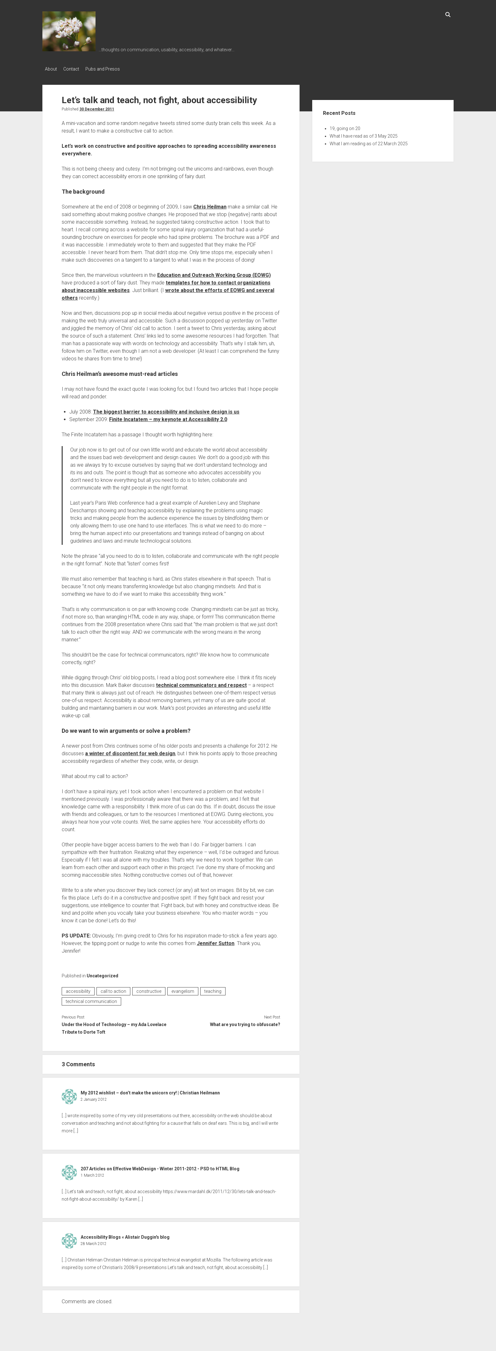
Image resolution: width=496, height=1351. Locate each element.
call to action (113, 989)
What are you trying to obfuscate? (245, 1022)
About (51, 69)
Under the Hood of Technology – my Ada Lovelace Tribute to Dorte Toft (114, 1026)
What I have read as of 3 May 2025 (364, 134)
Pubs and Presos (109, 69)
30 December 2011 (96, 107)
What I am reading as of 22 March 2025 (369, 141)
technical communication (91, 999)
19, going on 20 (345, 126)
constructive (148, 989)
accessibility (78, 989)
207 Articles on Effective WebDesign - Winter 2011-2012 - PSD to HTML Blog (160, 1166)
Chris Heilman (209, 205)
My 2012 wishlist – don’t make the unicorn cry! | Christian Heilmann (150, 1090)
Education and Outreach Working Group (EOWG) (214, 273)
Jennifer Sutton (215, 941)
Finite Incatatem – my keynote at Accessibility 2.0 (168, 417)
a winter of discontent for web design (130, 752)
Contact (74, 69)
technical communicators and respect (201, 683)
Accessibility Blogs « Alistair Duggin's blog (125, 1235)
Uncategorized (102, 973)
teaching (212, 989)
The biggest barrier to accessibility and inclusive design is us (166, 410)
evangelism (182, 989)
